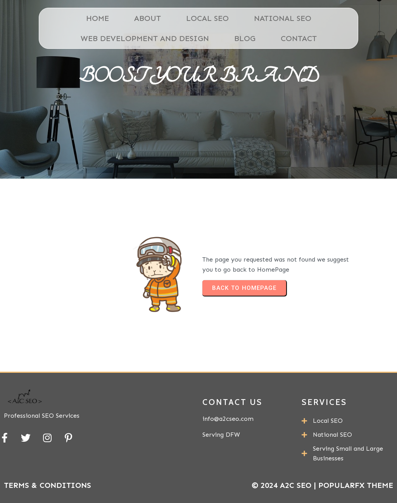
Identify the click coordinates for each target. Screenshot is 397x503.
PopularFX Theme (355, 485)
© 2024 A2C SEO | (285, 485)
